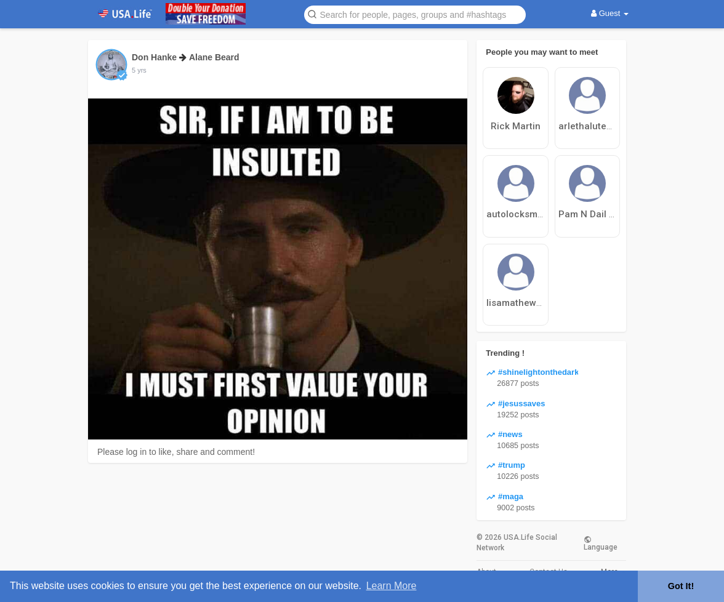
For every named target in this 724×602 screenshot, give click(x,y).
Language (600, 543)
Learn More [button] (391, 585)
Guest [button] (610, 13)
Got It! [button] (681, 586)
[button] (415, 14)
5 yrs (139, 70)
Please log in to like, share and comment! (176, 452)
